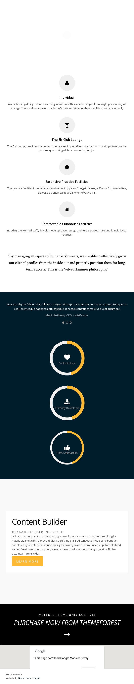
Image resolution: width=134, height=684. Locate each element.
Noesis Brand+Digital (29, 677)
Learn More (27, 561)
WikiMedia (81, 315)
